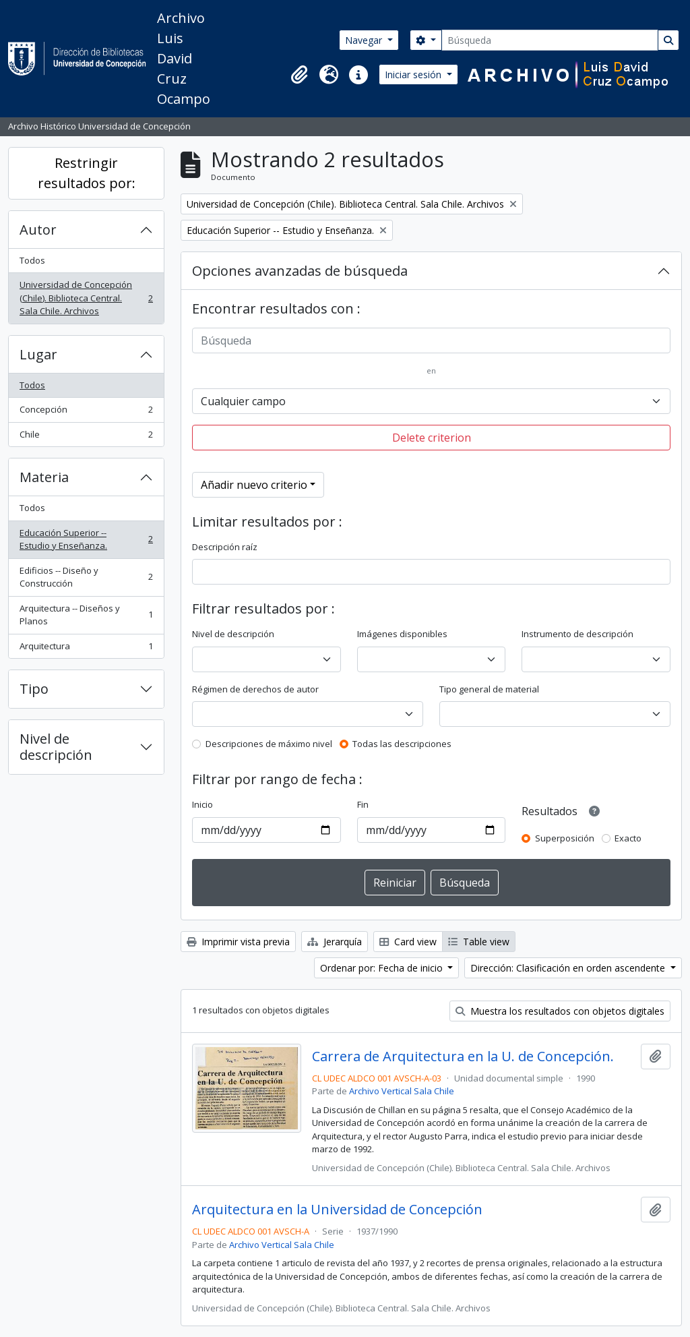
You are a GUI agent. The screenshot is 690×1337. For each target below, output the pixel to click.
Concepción (86, 412)
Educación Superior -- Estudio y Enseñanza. (86, 539)
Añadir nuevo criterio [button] (254, 484)
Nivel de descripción (56, 747)
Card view (408, 941)
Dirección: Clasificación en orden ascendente (569, 967)
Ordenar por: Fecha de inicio (382, 967)
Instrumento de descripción (577, 634)
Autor (38, 229)
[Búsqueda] (549, 40)
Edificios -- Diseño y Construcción (86, 577)
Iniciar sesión (414, 74)
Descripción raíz (224, 547)
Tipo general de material (489, 689)
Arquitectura (86, 649)
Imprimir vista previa (238, 941)
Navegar (365, 40)
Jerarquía (334, 941)
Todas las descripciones (401, 744)
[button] (299, 75)
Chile (86, 437)
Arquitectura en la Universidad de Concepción (337, 1209)
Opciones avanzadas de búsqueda (300, 271)
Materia (44, 477)
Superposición (564, 838)
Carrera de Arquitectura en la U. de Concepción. (463, 1056)
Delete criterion (431, 437)
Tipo (34, 689)
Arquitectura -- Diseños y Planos (86, 615)
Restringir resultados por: (86, 173)
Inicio (202, 804)
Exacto (628, 838)
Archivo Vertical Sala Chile (401, 1091)
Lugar (38, 354)
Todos (32, 260)
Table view (478, 941)
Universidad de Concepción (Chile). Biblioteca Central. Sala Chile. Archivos (86, 297)
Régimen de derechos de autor (255, 689)
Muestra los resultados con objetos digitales (560, 1011)
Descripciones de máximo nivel (269, 744)
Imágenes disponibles (402, 634)
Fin (363, 804)
